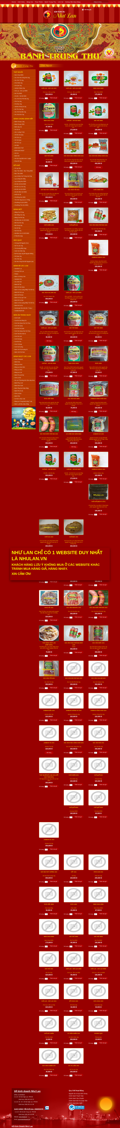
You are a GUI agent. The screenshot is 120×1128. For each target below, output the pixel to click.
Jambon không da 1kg (20, 106)
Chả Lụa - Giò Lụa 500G (21, 90)
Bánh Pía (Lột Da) (19, 375)
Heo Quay (18, 240)
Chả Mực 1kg (18, 104)
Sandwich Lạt (18, 268)
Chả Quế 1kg (18, 85)
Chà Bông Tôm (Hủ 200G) (21, 205)
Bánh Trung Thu (50, 2)
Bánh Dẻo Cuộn (19, 385)
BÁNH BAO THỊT (19, 148)
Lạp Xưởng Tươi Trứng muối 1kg (23, 176)
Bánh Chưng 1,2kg (20, 121)
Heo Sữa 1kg (18, 259)
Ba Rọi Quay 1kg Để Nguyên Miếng (24, 253)
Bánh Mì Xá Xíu (19, 305)
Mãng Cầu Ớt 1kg (19, 212)
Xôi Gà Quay (18, 140)
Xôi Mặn (17, 145)
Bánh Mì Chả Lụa (19, 292)
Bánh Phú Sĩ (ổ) (19, 391)
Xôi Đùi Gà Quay (19, 134)
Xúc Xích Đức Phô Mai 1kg (22, 98)
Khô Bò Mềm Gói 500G (21, 192)
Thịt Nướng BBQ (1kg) (20, 248)
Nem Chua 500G (19, 75)
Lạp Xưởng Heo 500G (20, 181)
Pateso (16, 274)
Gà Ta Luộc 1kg (19, 245)
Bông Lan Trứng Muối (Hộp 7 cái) (23, 401)
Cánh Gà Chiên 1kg (20, 251)
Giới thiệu (21, 2)
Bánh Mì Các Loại (21, 266)
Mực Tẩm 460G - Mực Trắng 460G (24, 171)
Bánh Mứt (18, 209)
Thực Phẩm (39, 2)
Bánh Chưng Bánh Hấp (23, 119)
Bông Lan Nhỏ (18, 369)
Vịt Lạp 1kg (18, 168)
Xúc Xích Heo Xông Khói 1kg (22, 77)
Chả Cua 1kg (18, 101)
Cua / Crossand (19, 359)
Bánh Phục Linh (19, 383)
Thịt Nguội (18, 72)
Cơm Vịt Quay (18, 344)
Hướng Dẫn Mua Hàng (72, 2)
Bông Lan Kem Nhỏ (20, 367)
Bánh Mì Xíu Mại (19, 300)
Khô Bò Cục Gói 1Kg (20, 186)
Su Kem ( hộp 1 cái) (20, 398)
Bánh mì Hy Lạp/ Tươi (20, 297)
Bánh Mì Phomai (19, 295)
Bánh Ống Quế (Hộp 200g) (22, 388)
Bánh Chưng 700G (20, 124)
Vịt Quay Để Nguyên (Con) (22, 243)
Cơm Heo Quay (19, 325)
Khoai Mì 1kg (18, 161)
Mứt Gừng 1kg (18, 225)
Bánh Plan (17, 396)
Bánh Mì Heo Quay (20, 287)
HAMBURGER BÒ (19, 310)
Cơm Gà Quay (18, 339)
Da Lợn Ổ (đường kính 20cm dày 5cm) (25, 380)
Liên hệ (60, 2)
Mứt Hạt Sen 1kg (19, 222)
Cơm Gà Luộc (18, 336)
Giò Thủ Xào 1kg (19, 109)
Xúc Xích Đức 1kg (19, 114)
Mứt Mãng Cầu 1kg (20, 215)
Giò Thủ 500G (18, 93)
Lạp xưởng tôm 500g (20, 178)
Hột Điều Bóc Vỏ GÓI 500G (22, 220)
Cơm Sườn (17, 318)
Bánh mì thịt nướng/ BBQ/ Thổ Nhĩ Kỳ (24, 289)
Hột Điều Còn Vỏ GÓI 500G (22, 233)
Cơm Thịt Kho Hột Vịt (20, 333)
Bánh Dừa (17, 362)
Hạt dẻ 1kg (17, 228)
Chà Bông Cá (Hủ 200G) (21, 202)
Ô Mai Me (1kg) (19, 236)
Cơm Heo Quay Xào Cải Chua (22, 323)
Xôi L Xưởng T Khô (20, 132)
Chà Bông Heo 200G (20, 197)
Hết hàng (98, 167)
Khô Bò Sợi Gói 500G (20, 189)
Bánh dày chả (18, 127)
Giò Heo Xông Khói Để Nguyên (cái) (24, 261)
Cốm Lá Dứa (18, 393)
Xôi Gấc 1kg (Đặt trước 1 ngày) (23, 158)
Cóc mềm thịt (18, 281)
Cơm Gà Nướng (19, 347)
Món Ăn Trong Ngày (22, 315)
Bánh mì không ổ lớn (20, 276)
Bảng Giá (30, 2)
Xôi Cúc (17, 153)
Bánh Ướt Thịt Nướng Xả (21, 349)
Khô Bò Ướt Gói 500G (20, 184)
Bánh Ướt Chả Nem (20, 352)
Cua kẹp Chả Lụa (19, 271)
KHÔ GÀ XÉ (18, 194)
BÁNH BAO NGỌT (19, 150)
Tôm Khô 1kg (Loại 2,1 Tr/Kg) (22, 200)
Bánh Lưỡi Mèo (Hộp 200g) (22, 404)
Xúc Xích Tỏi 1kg (19, 80)
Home (14, 2)
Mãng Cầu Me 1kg (19, 217)
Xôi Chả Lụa (18, 137)
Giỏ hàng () (87, 9)
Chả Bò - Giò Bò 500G (20, 96)
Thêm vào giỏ (53, 98)
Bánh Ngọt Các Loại (22, 356)
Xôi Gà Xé (17, 129)
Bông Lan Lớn (18, 372)
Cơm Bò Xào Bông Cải (20, 320)
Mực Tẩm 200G (19, 173)
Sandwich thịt (18, 279)
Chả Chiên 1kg (18, 83)
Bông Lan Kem (18, 364)
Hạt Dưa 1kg (18, 230)
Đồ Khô (17, 165)
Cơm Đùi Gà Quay (19, 328)
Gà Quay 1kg (18, 256)
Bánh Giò (17, 156)
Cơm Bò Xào (18, 341)
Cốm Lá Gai (18, 377)
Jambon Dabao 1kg (20, 88)
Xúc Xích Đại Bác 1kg (20, 112)
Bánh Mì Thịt (18, 284)
